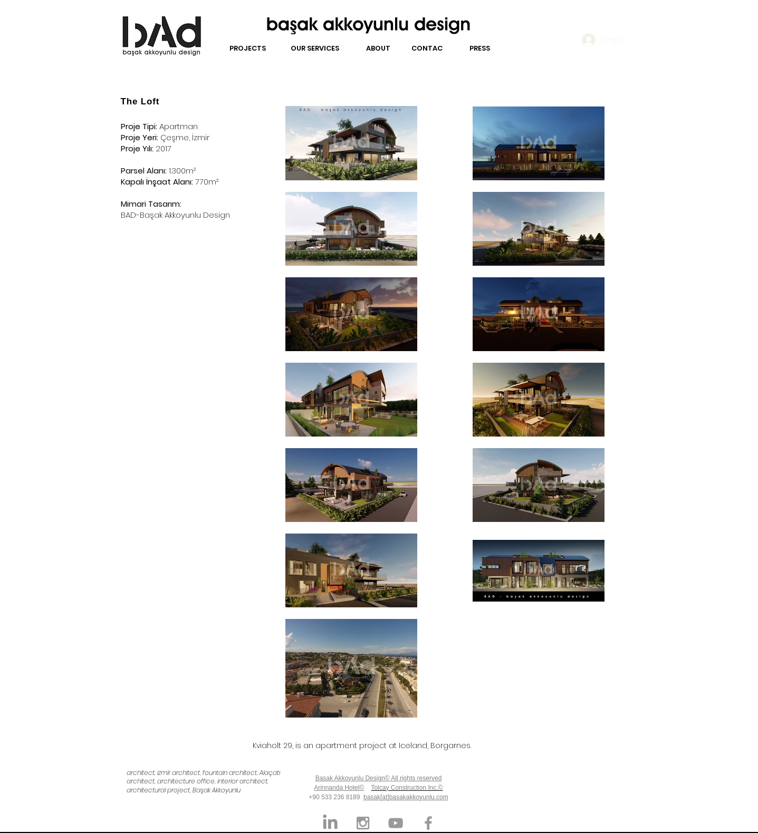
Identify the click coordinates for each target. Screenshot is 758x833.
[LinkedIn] (330, 823)
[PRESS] (480, 49)
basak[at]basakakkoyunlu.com (405, 797)
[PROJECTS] (247, 49)
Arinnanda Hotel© (339, 787)
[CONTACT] (429, 49)
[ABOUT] (378, 49)
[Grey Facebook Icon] (428, 823)
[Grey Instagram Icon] (363, 823)
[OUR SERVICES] (315, 49)
